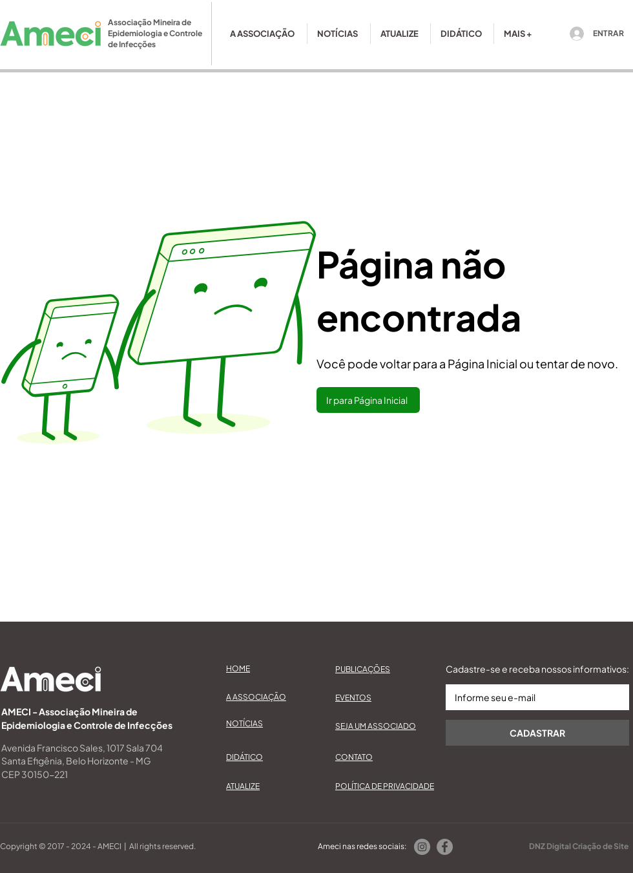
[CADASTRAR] (537, 733)
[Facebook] (445, 847)
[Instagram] (422, 847)
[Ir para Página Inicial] (368, 400)
